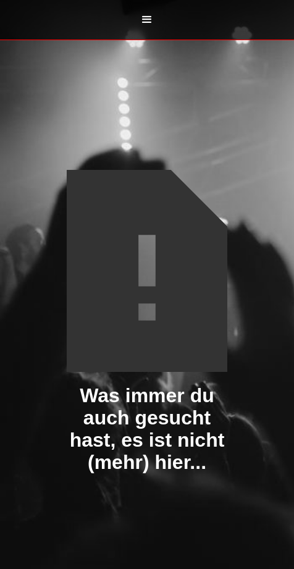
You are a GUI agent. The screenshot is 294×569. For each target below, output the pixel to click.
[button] (147, 20)
